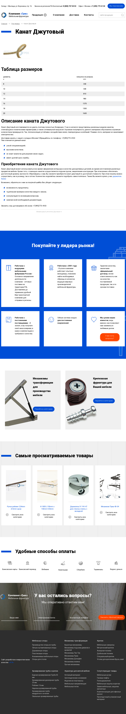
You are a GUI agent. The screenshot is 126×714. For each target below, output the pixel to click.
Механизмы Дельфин (73, 659)
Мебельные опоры (39, 641)
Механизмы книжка (72, 662)
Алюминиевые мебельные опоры (45, 656)
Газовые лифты (103, 678)
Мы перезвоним (116, 6)
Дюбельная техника (105, 653)
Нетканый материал (72, 675)
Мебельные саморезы (105, 645)
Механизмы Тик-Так (72, 653)
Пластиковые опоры (40, 653)
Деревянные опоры (40, 651)
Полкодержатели (104, 681)
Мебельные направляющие (75, 684)
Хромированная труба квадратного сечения (41, 692)
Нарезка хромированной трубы (44, 688)
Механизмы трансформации (76, 641)
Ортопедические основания (75, 678)
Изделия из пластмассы (74, 681)
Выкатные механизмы (73, 645)
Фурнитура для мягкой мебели (77, 671)
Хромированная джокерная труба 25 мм (45, 681)
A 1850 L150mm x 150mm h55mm (47, 507)
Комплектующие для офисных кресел (109, 693)
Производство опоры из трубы (44, 645)
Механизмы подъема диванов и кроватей (77, 649)
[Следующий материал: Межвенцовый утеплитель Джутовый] (49, 212)
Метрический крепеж (105, 648)
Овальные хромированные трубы (45, 696)
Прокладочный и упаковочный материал (109, 698)
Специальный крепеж (105, 656)
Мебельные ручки (104, 675)
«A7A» (11, 662)
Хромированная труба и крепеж (45, 671)
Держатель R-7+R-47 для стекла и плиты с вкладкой (78, 508)
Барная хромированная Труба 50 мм (45, 676)
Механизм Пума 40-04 (110, 506)
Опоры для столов (39, 659)
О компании (58, 15)
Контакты (89, 15)
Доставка (74, 15)
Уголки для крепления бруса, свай (110, 659)
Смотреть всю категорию (17, 516)
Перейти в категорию (44, 409)
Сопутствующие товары (107, 671)
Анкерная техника (104, 651)
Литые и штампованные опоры (44, 648)
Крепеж (100, 641)
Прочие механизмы (72, 664)
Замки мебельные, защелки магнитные (108, 688)
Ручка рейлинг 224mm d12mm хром (16, 507)
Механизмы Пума (71, 656)
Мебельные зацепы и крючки (108, 684)
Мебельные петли (72, 686)
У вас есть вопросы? (109, 337)
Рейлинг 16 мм (38, 685)
